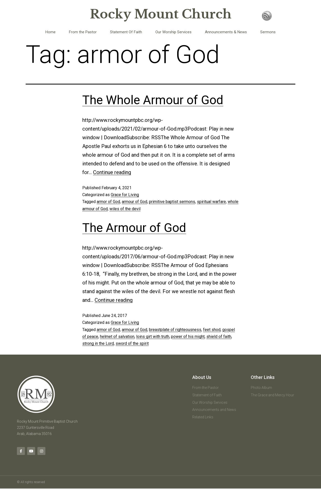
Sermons (268, 32)
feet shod (211, 329)
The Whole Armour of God (152, 100)
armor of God (108, 201)
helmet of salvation (117, 336)
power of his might (188, 336)
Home (50, 32)
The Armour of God (134, 227)
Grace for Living (125, 194)
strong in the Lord (98, 343)
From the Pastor (83, 32)
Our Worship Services (173, 32)
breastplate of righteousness (175, 329)
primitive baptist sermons (172, 201)
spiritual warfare (211, 201)
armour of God (134, 201)
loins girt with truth (152, 336)
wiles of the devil (125, 208)
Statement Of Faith (126, 32)
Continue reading (112, 172)
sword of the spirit (132, 343)
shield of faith (218, 336)
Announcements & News (226, 32)
